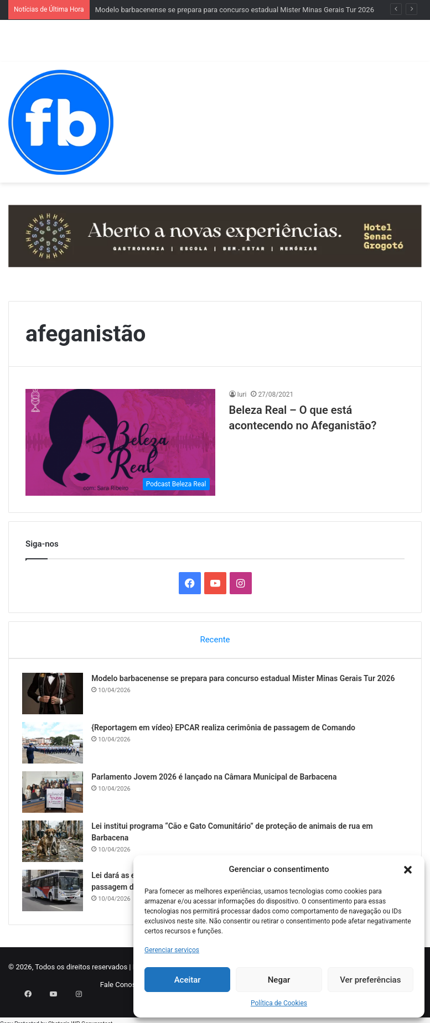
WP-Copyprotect (91, 1017)
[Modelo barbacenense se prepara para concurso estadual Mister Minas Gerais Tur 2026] (55, 696)
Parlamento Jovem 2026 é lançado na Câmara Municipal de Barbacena (217, 779)
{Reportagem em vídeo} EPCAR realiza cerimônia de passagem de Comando (227, 730)
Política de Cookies (279, 1003)
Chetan (57, 1017)
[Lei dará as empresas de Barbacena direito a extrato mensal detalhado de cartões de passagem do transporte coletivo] (55, 893)
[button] (407, 869)
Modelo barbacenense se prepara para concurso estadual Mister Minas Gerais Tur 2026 (234, 10)
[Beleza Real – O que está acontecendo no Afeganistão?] (120, 442)
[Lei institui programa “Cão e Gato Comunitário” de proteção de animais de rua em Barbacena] (55, 844)
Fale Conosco (122, 990)
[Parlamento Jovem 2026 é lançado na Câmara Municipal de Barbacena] (55, 795)
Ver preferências (370, 980)
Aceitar (187, 980)
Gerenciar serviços (171, 950)
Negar (279, 980)
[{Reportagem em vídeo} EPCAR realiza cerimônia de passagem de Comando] (55, 745)
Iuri (242, 394)
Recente (215, 640)
